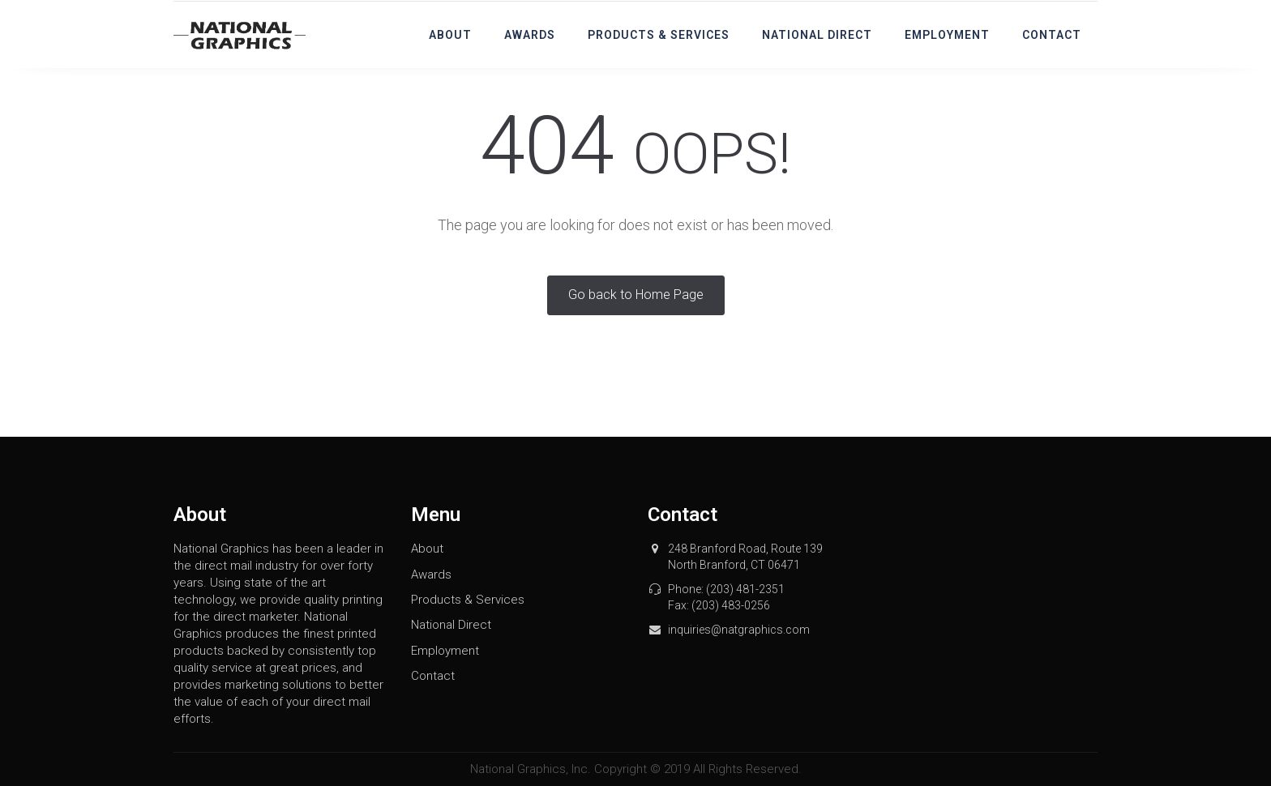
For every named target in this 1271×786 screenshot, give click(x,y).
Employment (947, 34)
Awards (529, 34)
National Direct (817, 34)
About (450, 34)
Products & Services (659, 34)
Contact (1051, 34)
